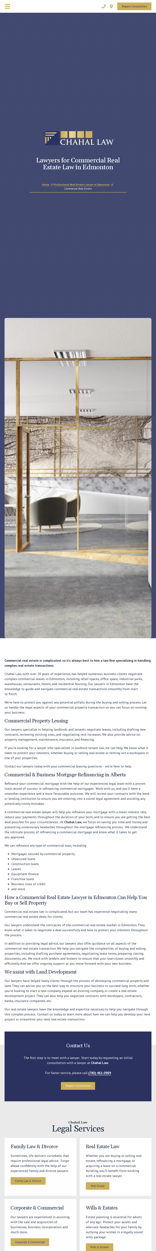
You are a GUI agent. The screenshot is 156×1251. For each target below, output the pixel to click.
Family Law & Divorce (28, 1189)
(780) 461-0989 (99, 1073)
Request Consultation (134, 6)
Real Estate (97, 1194)
